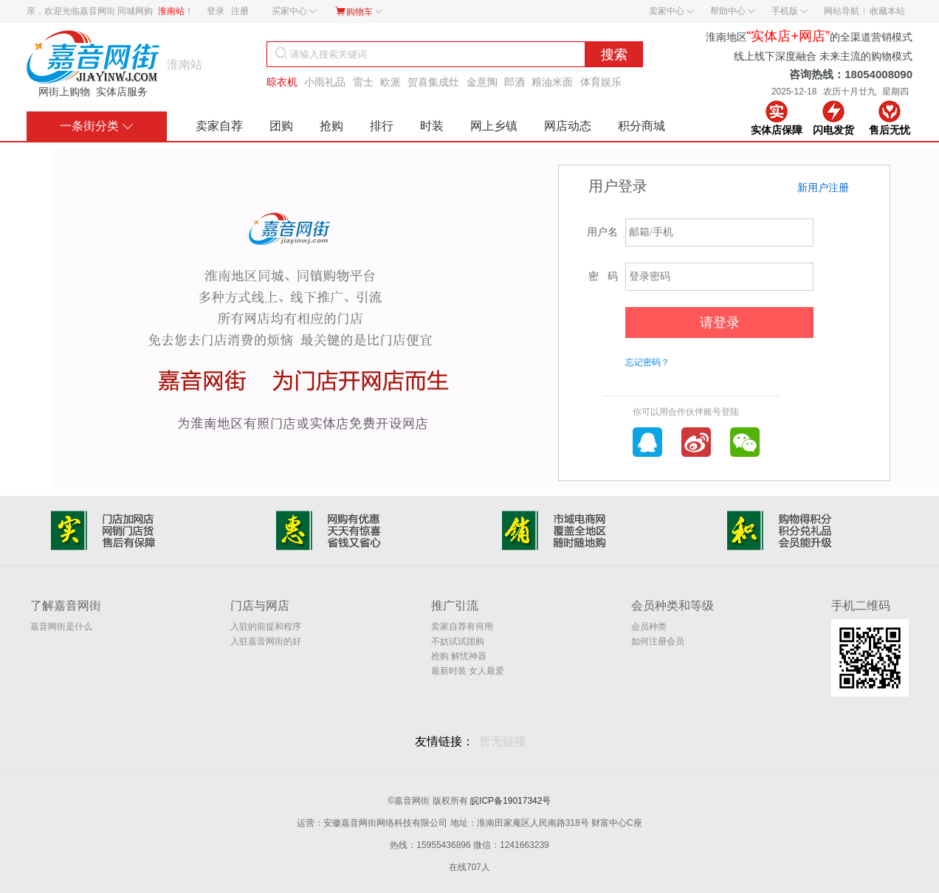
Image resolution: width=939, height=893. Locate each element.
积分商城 (641, 126)
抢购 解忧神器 (458, 656)
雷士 (363, 82)
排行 (381, 126)
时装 (432, 126)
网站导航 (841, 11)
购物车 (358, 11)
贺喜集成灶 (433, 82)
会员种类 (649, 626)
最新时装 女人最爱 (467, 671)
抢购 (331, 126)
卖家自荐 (219, 126)
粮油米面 (552, 82)
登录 (215, 11)
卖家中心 (671, 11)
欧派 (390, 82)
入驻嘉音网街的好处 (265, 642)
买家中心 (294, 11)
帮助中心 (732, 11)
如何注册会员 (657, 641)
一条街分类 (97, 126)
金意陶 (482, 82)
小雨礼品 (324, 82)
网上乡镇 (493, 126)
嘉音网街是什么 (61, 626)
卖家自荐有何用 (462, 626)
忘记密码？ (647, 362)
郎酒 (514, 82)
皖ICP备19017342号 (510, 801)
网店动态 (567, 126)
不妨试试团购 (457, 641)
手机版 (789, 11)
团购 (281, 126)
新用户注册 (823, 187)
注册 (240, 11)
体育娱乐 (601, 82)
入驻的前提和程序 (265, 626)
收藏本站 (887, 11)
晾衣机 (281, 82)
